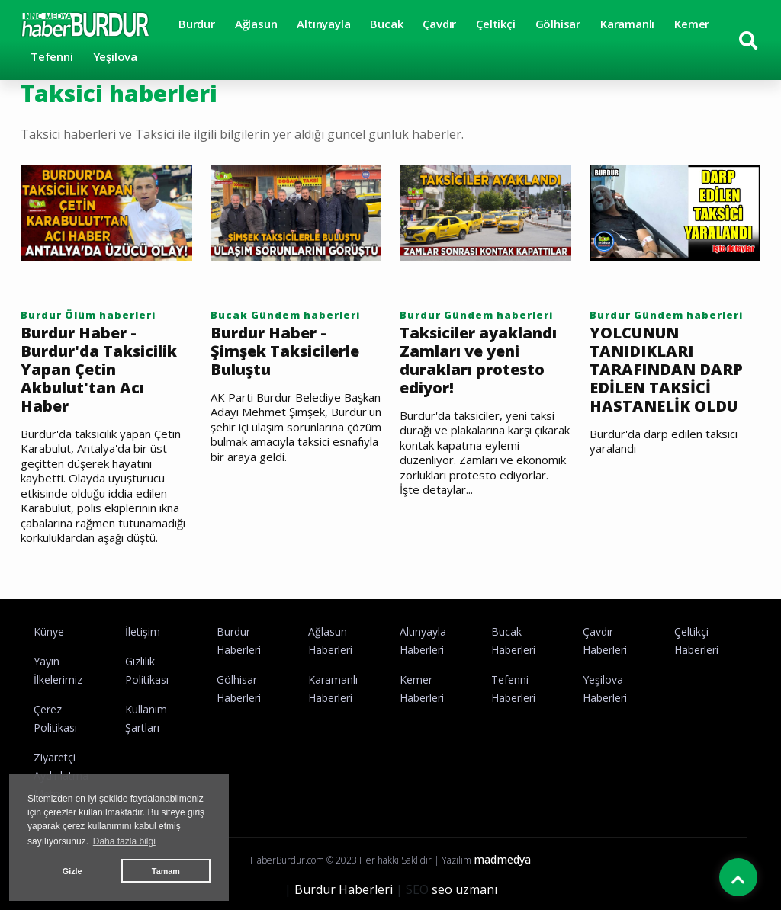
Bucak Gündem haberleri (285, 315)
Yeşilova (115, 56)
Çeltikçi (495, 23)
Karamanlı (627, 23)
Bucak (386, 23)
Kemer (691, 23)
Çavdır (439, 23)
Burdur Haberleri (343, 889)
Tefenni (52, 56)
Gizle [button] (72, 871)
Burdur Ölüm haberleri (88, 315)
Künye (49, 631)
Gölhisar (557, 23)
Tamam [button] (166, 871)
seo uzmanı (464, 889)
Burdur (196, 23)
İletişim (142, 631)
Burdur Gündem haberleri (476, 315)
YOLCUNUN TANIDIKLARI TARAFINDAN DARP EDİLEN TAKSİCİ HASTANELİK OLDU (666, 369)
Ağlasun (256, 23)
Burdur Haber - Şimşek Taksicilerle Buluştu (285, 351)
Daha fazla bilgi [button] (124, 841)
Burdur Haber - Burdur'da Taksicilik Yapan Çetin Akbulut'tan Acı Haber (99, 369)
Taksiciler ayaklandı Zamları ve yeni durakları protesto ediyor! (478, 360)
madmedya (502, 859)
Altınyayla (323, 23)
